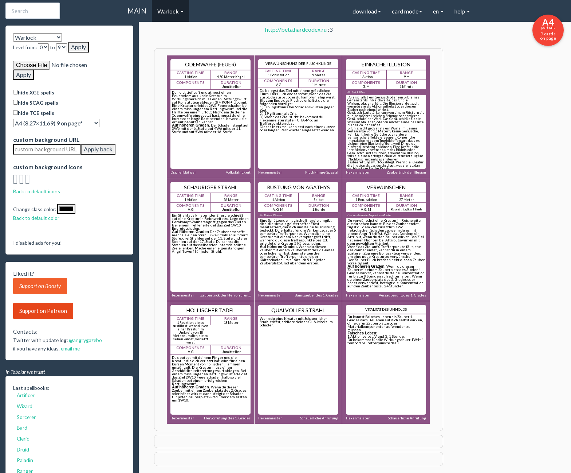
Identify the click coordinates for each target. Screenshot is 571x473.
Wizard (24, 406)
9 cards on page (548, 29)
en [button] (438, 11)
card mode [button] (407, 11)
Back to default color (36, 218)
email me (70, 348)
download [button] (367, 11)
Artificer (26, 395)
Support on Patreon (43, 310)
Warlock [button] (170, 11)
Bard (22, 427)
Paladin (25, 460)
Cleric (23, 438)
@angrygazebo (85, 340)
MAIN (136, 11)
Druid (23, 449)
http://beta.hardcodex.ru (296, 29)
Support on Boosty (40, 286)
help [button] (462, 11)
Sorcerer (26, 417)
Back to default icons (36, 191)
